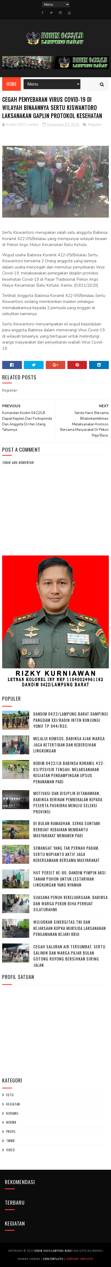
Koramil (12, 1113)
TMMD (10, 1141)
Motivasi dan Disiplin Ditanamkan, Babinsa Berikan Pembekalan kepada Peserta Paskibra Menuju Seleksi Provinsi (67, 802)
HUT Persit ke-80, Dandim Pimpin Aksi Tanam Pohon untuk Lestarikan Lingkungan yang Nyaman (69, 879)
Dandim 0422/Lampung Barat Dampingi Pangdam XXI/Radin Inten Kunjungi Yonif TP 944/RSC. (70, 720)
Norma (11, 1122)
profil (11, 1131)
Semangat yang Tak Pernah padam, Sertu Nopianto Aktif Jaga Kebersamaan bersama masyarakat (66, 854)
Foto (10, 1095)
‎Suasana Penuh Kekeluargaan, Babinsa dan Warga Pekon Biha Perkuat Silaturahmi (70, 903)
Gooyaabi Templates (79, 1259)
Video (10, 1150)
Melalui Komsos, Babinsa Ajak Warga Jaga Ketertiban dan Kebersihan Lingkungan (69, 744)
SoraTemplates (53, 1259)
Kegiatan (95, 124)
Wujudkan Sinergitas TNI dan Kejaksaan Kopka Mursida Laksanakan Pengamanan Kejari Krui (69, 928)
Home (11, 84)
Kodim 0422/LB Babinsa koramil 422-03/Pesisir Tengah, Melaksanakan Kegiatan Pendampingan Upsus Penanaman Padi (69, 772)
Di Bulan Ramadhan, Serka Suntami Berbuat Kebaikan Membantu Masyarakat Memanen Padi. (66, 829)
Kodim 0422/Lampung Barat (53, 1251)
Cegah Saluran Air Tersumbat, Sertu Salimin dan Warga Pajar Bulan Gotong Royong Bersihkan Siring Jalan (69, 955)
